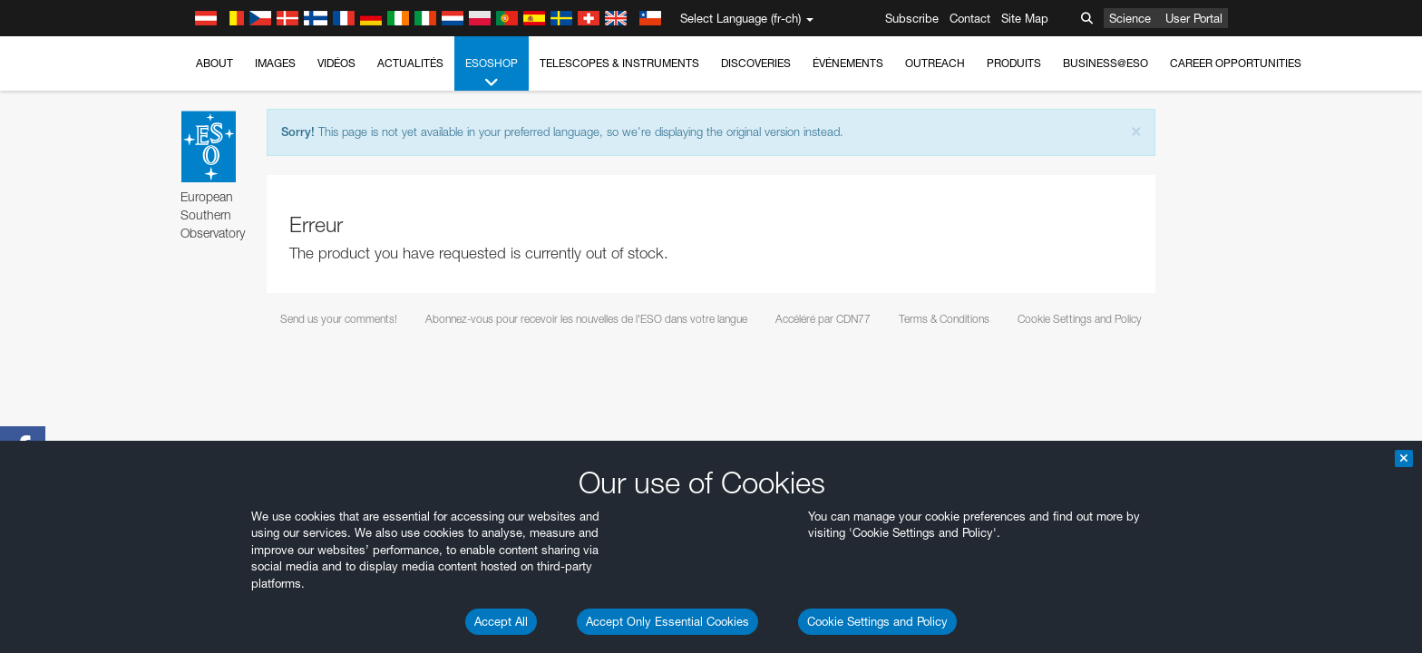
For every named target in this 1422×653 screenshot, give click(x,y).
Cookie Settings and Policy (877, 621)
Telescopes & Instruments (619, 63)
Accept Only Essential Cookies (667, 621)
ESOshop (491, 73)
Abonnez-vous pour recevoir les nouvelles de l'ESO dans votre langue (586, 319)
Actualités (410, 63)
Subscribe (912, 18)
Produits (1014, 63)
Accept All (501, 621)
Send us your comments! (338, 319)
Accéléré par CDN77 (823, 319)
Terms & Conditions (944, 319)
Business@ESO (1105, 63)
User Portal (1193, 18)
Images (275, 63)
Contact (970, 18)
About (214, 63)
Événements (848, 63)
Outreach (935, 63)
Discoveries (756, 63)
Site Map (1024, 18)
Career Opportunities (1235, 63)
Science (1130, 18)
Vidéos (336, 63)
